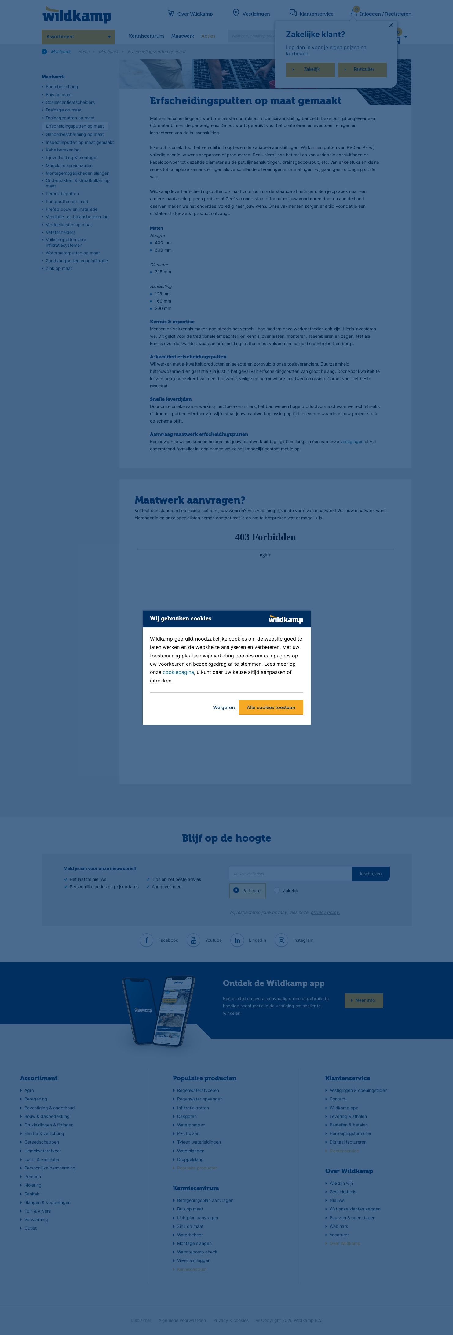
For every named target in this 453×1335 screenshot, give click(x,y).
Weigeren (224, 707)
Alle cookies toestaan (271, 707)
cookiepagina (178, 672)
